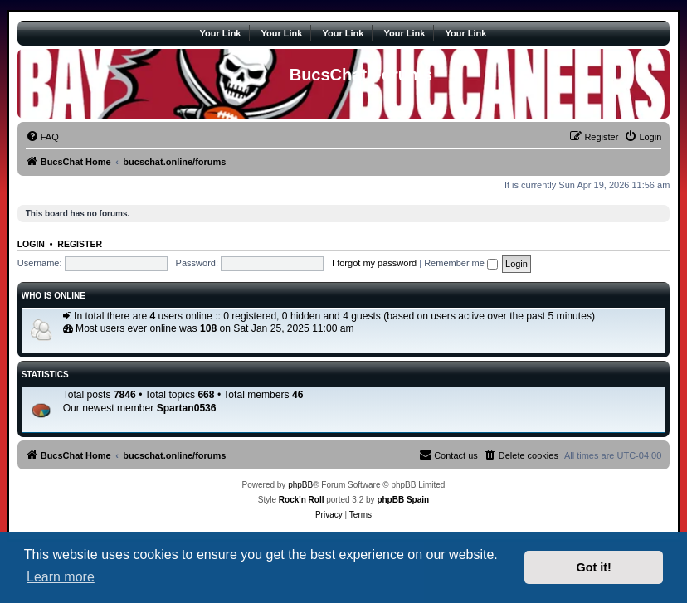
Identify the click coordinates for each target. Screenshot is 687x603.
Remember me (461, 263)
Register (79, 244)
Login (31, 244)
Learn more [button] (61, 577)
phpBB (300, 484)
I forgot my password (374, 263)
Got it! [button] (594, 567)
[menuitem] (42, 137)
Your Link (220, 33)
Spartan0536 (187, 408)
